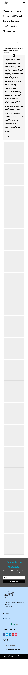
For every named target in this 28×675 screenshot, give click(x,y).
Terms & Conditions (8, 656)
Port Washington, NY (11, 645)
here (16, 50)
